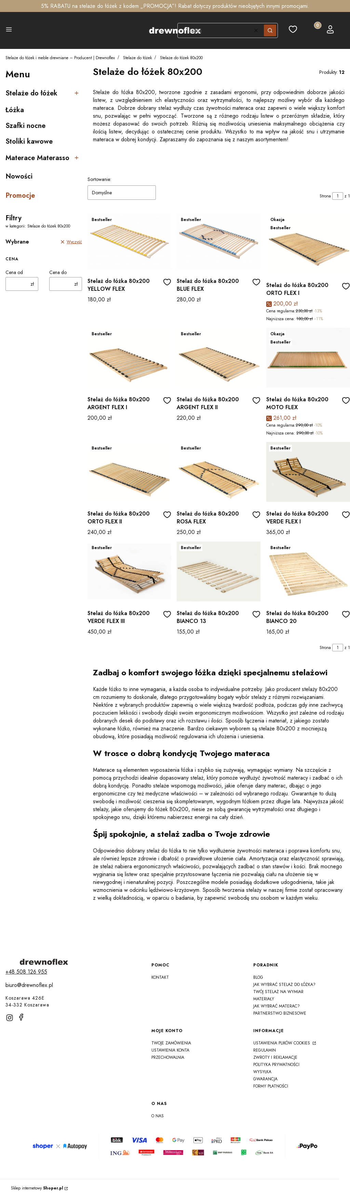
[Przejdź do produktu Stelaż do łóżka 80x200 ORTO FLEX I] (308, 243)
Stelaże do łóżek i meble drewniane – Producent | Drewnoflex (60, 58)
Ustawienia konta (170, 1050)
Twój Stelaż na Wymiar (278, 992)
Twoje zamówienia (171, 1043)
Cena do (58, 272)
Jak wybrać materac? (276, 1006)
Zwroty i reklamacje (275, 1057)
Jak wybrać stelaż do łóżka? (284, 984)
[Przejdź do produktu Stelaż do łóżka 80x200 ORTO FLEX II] (129, 472)
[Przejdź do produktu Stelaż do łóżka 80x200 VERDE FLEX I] (308, 472)
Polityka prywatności (276, 1065)
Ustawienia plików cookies (282, 1043)
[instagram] (9, 1018)
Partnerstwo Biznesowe (279, 1013)
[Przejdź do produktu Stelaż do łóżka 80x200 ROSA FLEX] (218, 472)
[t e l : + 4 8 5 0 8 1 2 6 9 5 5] (26, 972)
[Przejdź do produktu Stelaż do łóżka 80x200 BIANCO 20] (308, 571)
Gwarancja (265, 1079)
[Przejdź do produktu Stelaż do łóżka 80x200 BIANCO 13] (218, 571)
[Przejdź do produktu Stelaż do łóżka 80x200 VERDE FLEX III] (129, 571)
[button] (8, 30)
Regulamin (264, 1050)
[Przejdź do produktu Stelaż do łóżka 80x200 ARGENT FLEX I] (129, 358)
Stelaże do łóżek (137, 58)
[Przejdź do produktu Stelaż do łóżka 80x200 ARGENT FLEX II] (218, 358)
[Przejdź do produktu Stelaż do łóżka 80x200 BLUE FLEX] (218, 241)
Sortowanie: (99, 179)
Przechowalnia (167, 1057)
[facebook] (21, 1017)
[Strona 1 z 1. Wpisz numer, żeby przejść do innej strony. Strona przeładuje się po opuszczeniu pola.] (337, 196)
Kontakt (160, 977)
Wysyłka (262, 1072)
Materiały (263, 999)
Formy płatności (270, 1086)
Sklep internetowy (37, 1188)
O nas (157, 1116)
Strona (325, 196)
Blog (258, 977)
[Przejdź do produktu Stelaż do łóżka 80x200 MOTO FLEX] (308, 358)
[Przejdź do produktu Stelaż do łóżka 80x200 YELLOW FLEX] (129, 241)
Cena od (14, 272)
